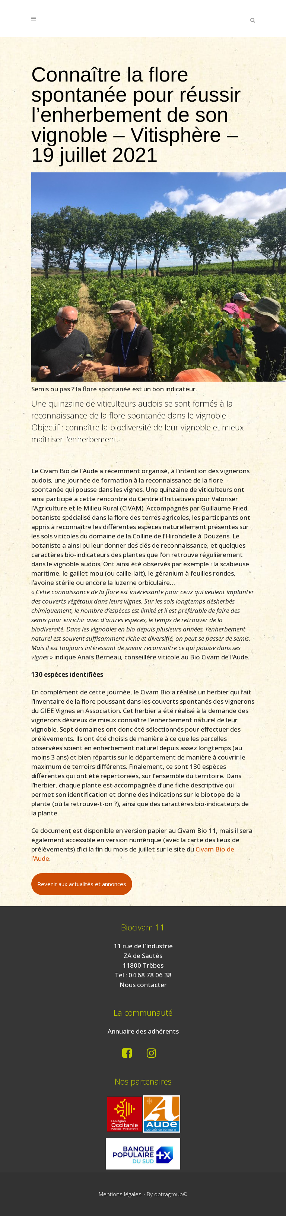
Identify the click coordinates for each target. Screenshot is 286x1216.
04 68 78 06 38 (150, 975)
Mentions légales (120, 1194)
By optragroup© (167, 1194)
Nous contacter (143, 984)
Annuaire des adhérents (143, 1031)
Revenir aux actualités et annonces (81, 884)
